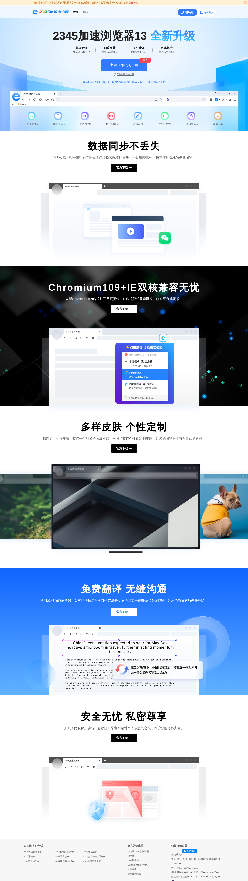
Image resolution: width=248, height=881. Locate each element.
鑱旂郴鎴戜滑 (190, 853)
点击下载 (133, 2)
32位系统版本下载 (94, 81)
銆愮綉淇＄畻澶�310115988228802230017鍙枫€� (195, 876)
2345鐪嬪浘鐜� (61, 856)
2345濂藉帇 (29, 856)
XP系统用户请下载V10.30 (126, 81)
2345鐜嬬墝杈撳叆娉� (94, 856)
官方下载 (124, 167)
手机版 (206, 12)
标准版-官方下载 (124, 65)
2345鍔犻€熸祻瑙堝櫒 (64, 851)
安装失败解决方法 (124, 74)
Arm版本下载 (156, 81)
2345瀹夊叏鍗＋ (90, 851)
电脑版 (187, 12)
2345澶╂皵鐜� (31, 861)
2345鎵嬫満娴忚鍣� (63, 861)
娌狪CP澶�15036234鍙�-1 (206, 872)
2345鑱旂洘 (133, 860)
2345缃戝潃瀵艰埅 (33, 851)
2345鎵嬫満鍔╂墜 (92, 861)
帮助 (85, 12)
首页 (75, 12)
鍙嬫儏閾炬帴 (134, 873)
